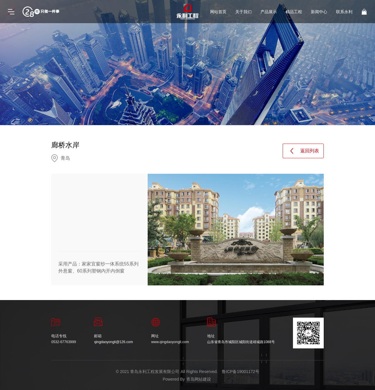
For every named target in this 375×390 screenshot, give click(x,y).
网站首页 (218, 11)
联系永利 (344, 11)
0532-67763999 (63, 342)
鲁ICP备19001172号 (240, 371)
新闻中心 (319, 11)
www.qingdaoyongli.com (170, 342)
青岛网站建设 (198, 379)
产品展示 (268, 11)
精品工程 (294, 11)
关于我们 (243, 11)
